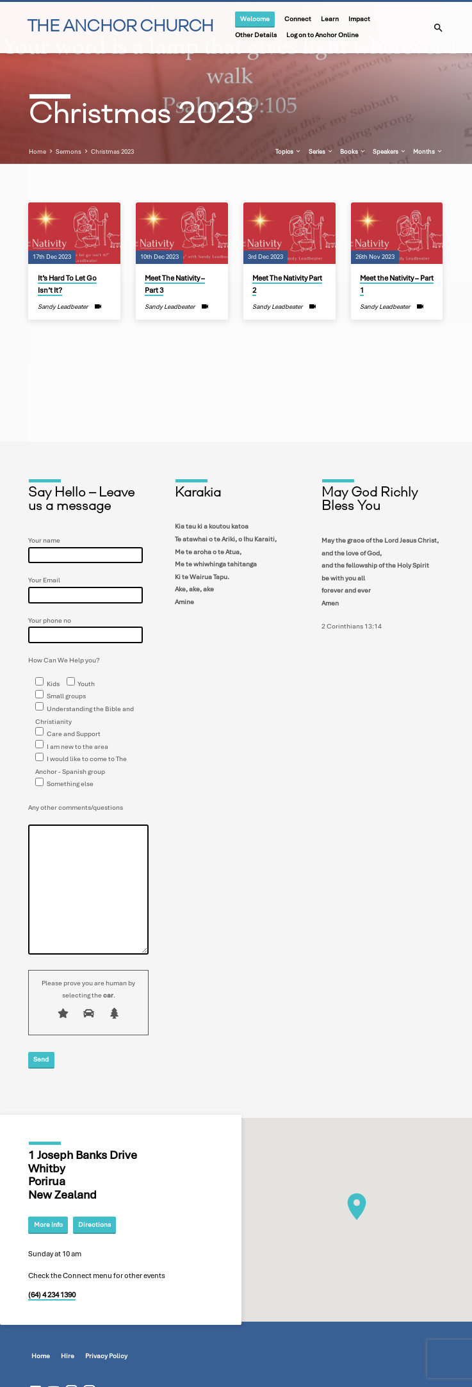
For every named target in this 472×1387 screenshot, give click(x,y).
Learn (330, 19)
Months (428, 152)
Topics (288, 152)
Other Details (256, 35)
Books (353, 152)
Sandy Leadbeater (63, 306)
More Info (48, 1223)
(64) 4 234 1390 (52, 1294)
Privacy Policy (106, 1356)
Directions (94, 1223)
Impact (359, 19)
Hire (67, 1356)
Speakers (390, 152)
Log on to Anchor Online (322, 35)
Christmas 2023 (112, 152)
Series (321, 152)
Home (37, 152)
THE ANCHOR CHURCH (120, 27)
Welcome (255, 19)
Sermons (68, 152)
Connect (297, 19)
